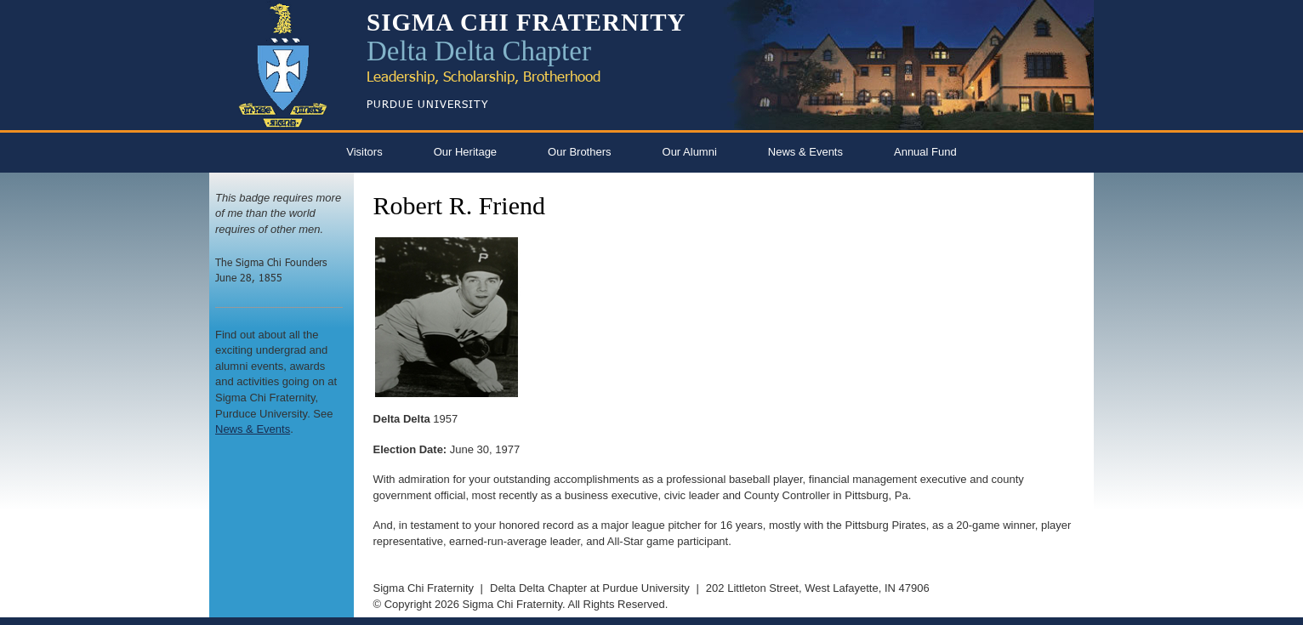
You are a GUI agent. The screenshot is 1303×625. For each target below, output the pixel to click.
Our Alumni (690, 151)
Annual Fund (925, 151)
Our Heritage (465, 151)
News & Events (805, 151)
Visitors (364, 151)
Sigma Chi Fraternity (423, 588)
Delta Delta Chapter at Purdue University (590, 588)
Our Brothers (579, 151)
